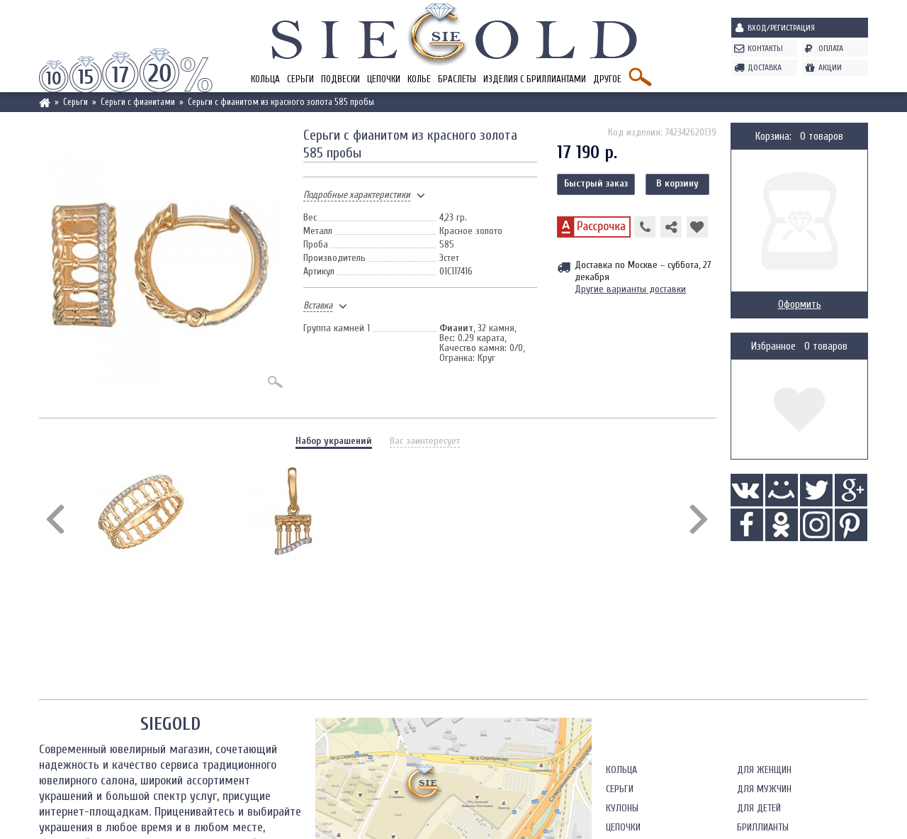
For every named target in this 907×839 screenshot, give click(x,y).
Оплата (830, 48)
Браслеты (457, 79)
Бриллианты (763, 827)
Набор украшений (333, 441)
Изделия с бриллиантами (534, 79)
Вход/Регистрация (781, 28)
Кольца (265, 79)
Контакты (765, 48)
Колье (419, 79)
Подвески (340, 79)
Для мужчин (764, 789)
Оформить (799, 305)
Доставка (765, 67)
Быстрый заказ (596, 183)
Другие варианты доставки (630, 289)
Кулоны (622, 808)
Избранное (773, 346)
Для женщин (764, 770)
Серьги (300, 79)
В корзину (677, 183)
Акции (830, 67)
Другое (607, 79)
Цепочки (383, 79)
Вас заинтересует (425, 441)
